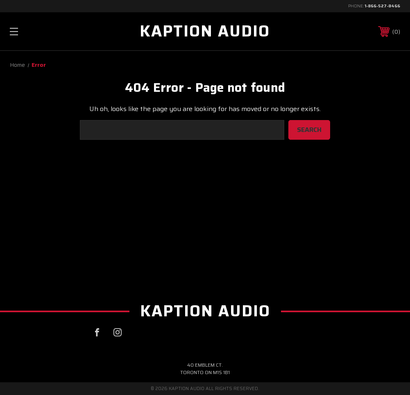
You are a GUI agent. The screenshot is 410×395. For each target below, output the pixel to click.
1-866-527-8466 (382, 6)
